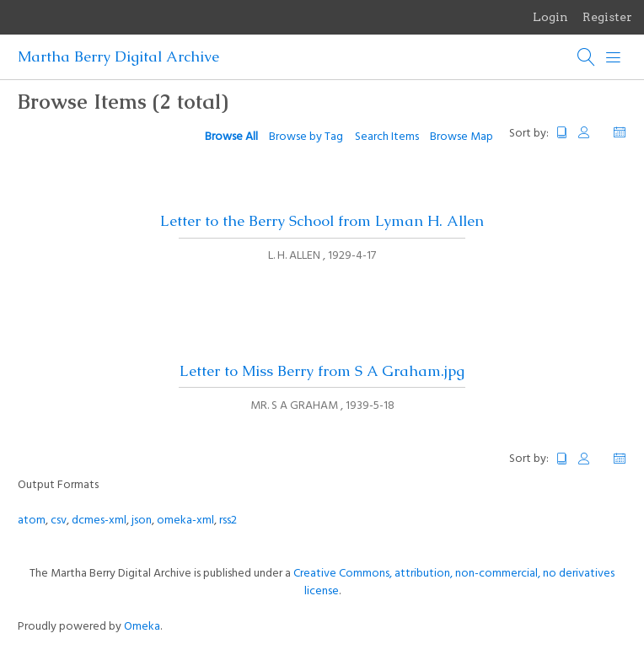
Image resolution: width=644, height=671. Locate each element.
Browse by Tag (306, 137)
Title (562, 133)
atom (32, 520)
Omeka (142, 626)
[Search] (586, 57)
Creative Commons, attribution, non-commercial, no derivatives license (453, 582)
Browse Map (461, 137)
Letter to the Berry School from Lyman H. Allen (322, 221)
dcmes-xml (99, 520)
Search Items (387, 137)
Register (607, 17)
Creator (590, 133)
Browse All (231, 137)
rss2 (228, 520)
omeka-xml (185, 520)
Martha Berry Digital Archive (118, 56)
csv (59, 520)
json (141, 520)
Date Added (619, 133)
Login (550, 17)
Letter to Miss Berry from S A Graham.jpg (322, 371)
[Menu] (613, 57)
